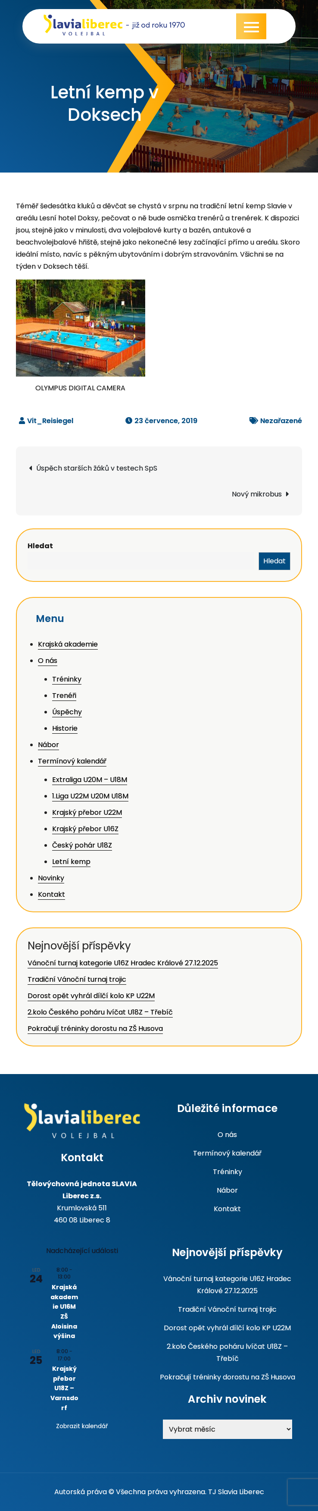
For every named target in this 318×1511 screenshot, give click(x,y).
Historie (65, 728)
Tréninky (66, 679)
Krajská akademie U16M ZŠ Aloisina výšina (64, 1311)
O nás (47, 661)
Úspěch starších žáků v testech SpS (96, 468)
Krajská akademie (68, 644)
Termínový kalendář (72, 761)
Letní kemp (71, 862)
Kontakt (51, 894)
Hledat (40, 546)
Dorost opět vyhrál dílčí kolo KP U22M (91, 996)
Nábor (48, 745)
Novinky (51, 878)
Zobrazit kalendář (82, 1426)
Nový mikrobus (257, 494)
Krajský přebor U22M (87, 812)
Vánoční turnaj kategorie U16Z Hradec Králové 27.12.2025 (123, 963)
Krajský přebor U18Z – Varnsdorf (64, 1388)
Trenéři (64, 696)
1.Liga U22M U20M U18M (90, 796)
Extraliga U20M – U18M (89, 780)
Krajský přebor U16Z (85, 829)
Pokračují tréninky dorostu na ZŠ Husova (95, 1029)
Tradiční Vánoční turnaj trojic (77, 979)
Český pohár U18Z (82, 845)
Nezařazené (281, 421)
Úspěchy (67, 712)
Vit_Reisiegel (50, 421)
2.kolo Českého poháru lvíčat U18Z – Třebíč (100, 1012)
